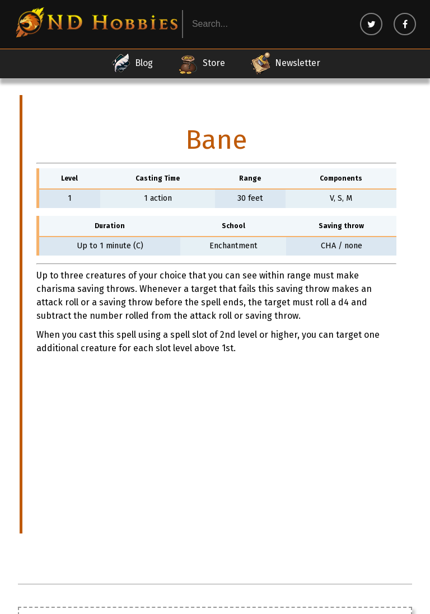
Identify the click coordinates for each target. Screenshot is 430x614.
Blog (131, 63)
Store (201, 63)
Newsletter (285, 63)
